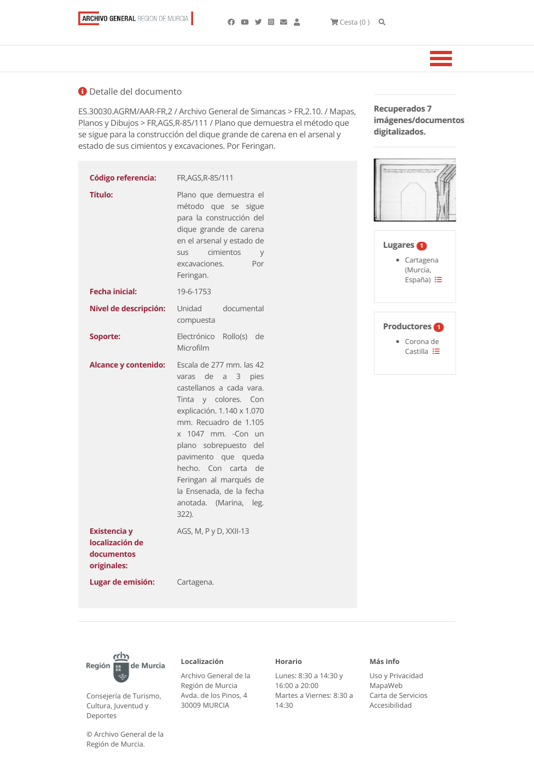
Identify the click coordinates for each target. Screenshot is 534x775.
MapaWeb (386, 685)
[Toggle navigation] (454, 58)
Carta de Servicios (399, 695)
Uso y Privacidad (396, 675)
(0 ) (350, 22)
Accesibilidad (391, 705)
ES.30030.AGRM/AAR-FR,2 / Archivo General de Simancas (182, 111)
